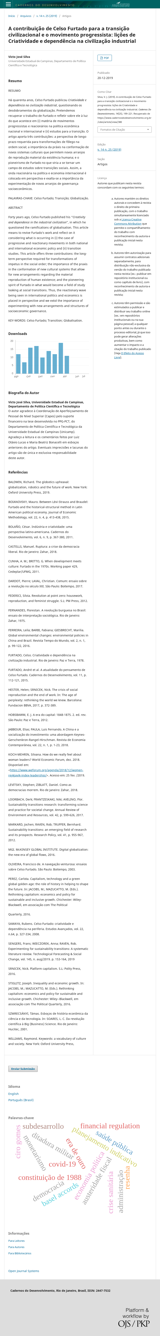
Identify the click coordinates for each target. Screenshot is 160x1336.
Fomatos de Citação (112, 129)
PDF (106, 58)
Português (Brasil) (21, 1100)
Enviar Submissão (23, 1069)
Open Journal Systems (23, 1271)
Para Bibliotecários (19, 1253)
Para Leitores (16, 1241)
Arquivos (25, 16)
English (13, 1094)
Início (11, 16)
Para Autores (16, 1247)
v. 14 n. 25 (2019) (46, 16)
